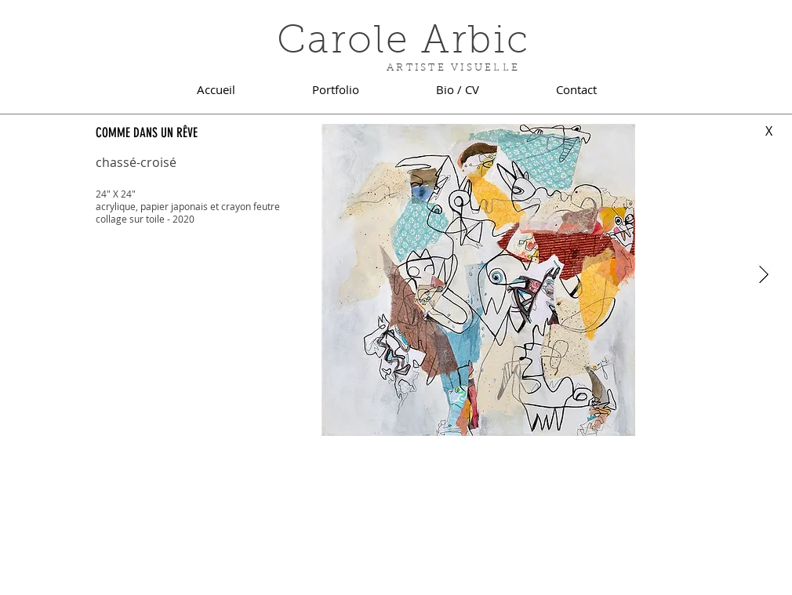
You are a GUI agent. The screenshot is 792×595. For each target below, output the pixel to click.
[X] (768, 131)
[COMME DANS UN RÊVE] (155, 133)
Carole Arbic (403, 43)
